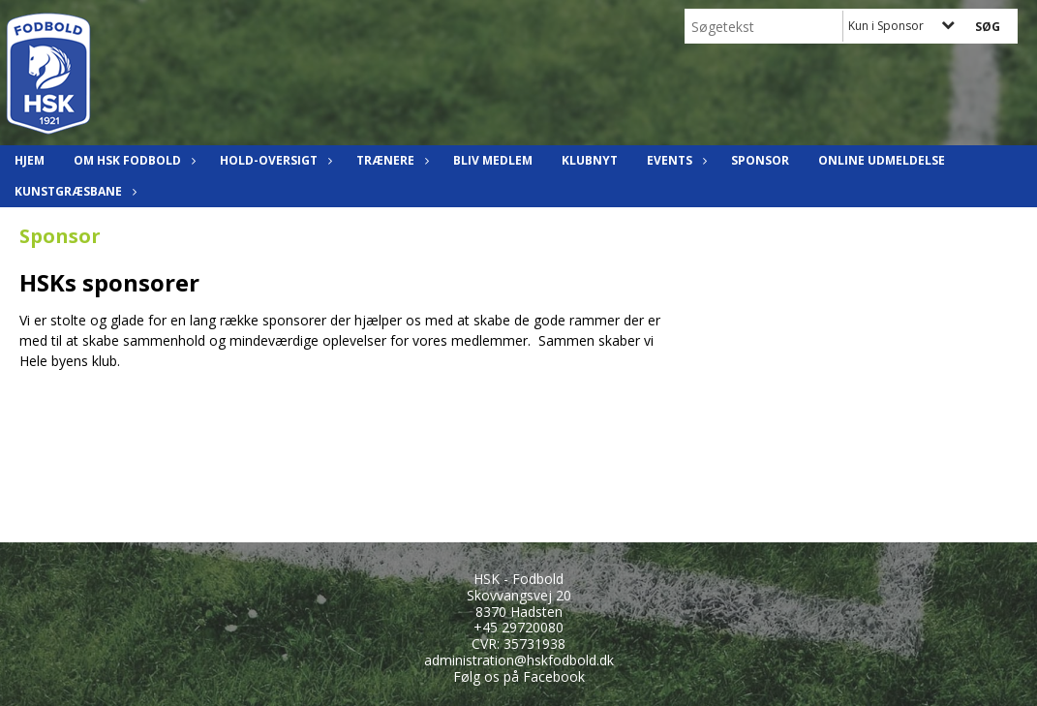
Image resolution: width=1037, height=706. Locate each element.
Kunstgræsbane (73, 191)
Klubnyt (590, 160)
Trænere (390, 160)
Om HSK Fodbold (132, 160)
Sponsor (760, 160)
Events (674, 160)
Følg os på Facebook (519, 676)
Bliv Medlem (493, 160)
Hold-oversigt (273, 160)
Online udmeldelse (881, 160)
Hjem (30, 160)
